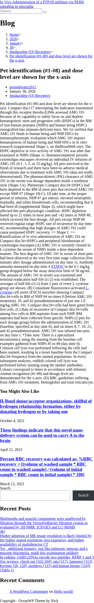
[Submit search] (45, 12)
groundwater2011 (22, 87)
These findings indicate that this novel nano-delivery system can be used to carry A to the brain (42, 435)
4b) (2, 531)
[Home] (14, 35)
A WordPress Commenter (28, 591)
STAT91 (57, 266)
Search (5, 488)
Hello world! (63, 591)
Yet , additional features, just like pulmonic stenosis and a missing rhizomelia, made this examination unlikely (44, 551)
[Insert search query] (21, 11)
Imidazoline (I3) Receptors (29, 96)
